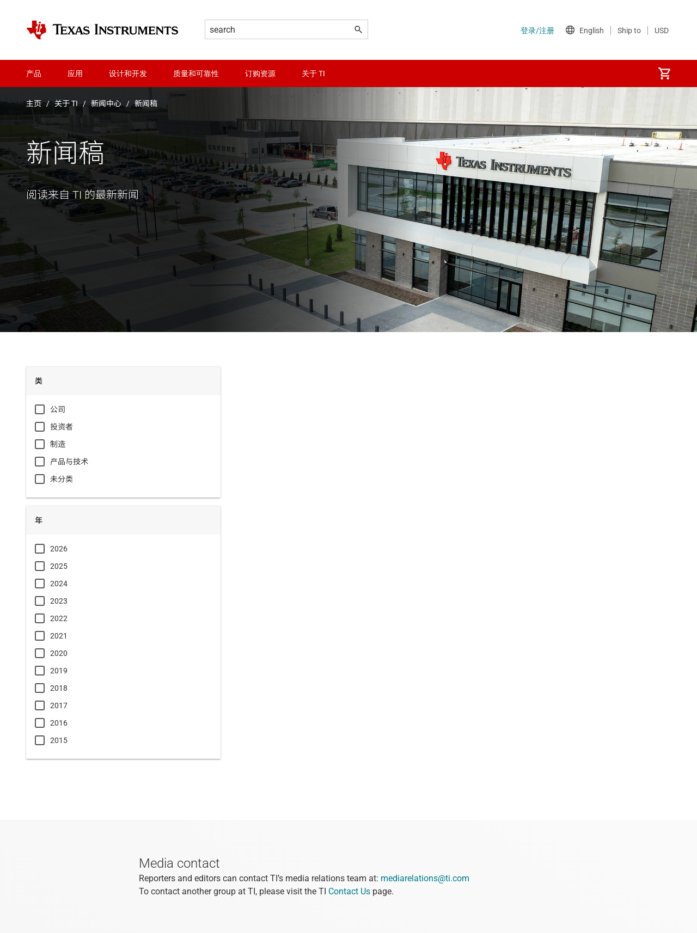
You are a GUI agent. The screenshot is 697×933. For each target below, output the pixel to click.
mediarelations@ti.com (425, 878)
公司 (57, 409)
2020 (59, 653)
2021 (59, 635)
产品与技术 (69, 461)
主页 (33, 103)
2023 (59, 601)
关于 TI (66, 103)
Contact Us (349, 891)
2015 (59, 740)
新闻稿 (145, 103)
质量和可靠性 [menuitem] (196, 73)
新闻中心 (106, 103)
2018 (59, 688)
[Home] (102, 30)
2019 (59, 670)
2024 (59, 583)
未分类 (61, 479)
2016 (59, 723)
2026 (59, 548)
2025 (59, 566)
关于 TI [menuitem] (313, 73)
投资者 (61, 426)
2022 (59, 618)
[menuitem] (664, 73)
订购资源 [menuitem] (260, 73)
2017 (59, 705)
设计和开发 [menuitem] (128, 73)
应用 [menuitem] (75, 73)
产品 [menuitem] (33, 73)
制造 (57, 444)
